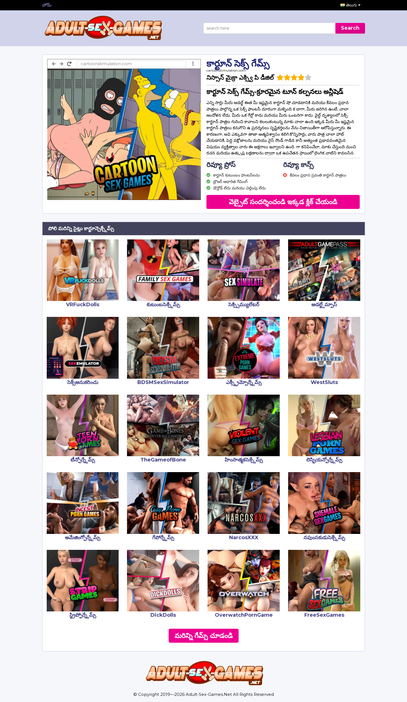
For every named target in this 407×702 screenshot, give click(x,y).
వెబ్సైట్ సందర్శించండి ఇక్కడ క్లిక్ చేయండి (283, 202)
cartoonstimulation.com (226, 70)
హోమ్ (46, 5)
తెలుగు (353, 5)
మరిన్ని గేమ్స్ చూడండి (204, 636)
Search (350, 28)
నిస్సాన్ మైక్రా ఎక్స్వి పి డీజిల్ (240, 77)
